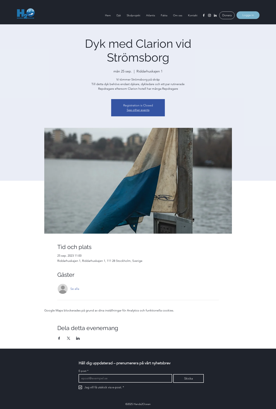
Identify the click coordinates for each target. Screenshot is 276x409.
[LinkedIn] (215, 15)
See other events (138, 110)
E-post (83, 371)
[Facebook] (204, 15)
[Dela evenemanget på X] (68, 338)
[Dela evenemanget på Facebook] (59, 338)
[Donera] (227, 15)
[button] (119, 15)
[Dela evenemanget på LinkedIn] (78, 338)
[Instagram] (209, 15)
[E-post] (124, 378)
